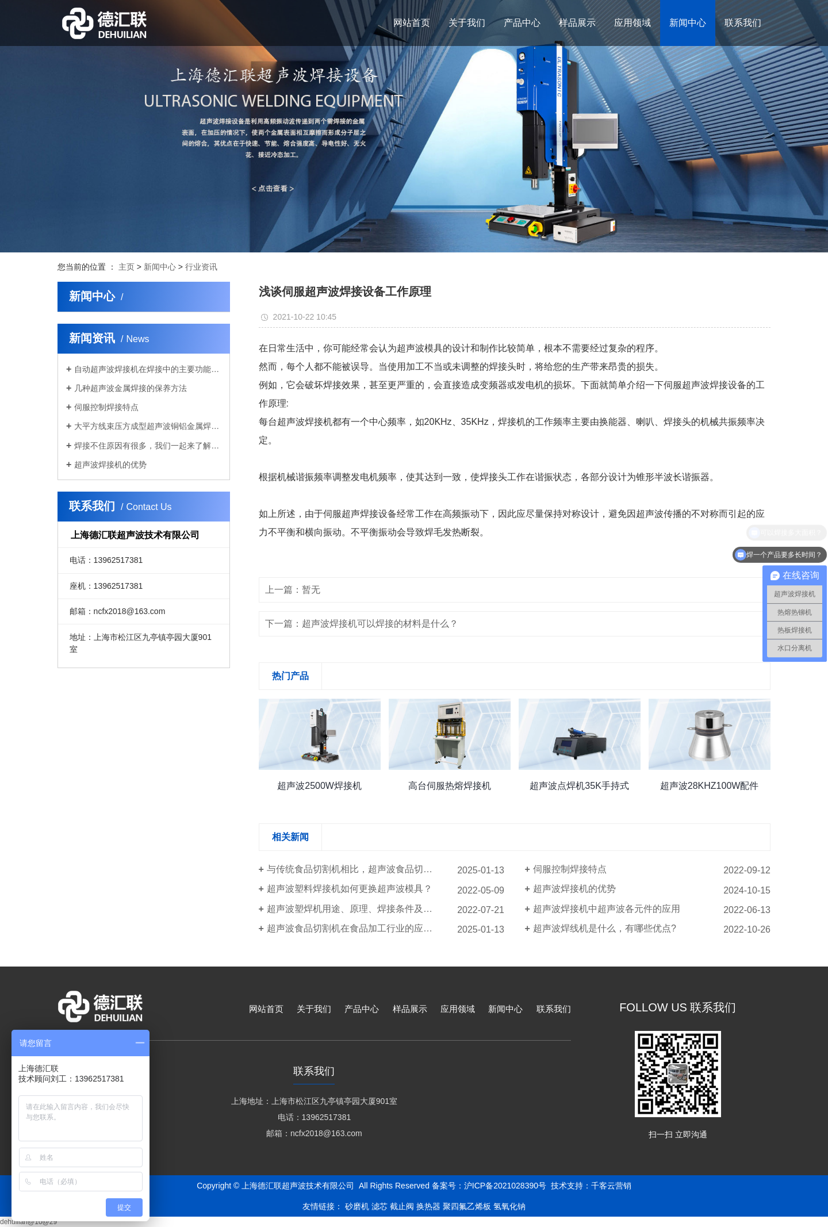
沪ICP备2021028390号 (505, 1185)
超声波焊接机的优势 (110, 464)
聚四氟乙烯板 (467, 1206)
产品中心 (361, 1009)
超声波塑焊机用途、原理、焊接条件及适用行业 (363, 909)
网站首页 (266, 1009)
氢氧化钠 (509, 1206)
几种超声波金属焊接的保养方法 (130, 388)
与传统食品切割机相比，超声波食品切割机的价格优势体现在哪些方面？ (385, 869)
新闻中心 (160, 266)
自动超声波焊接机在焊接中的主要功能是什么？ (147, 369)
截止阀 (402, 1206)
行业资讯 (201, 266)
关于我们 (314, 1009)
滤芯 (379, 1206)
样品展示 (410, 1009)
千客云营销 (611, 1185)
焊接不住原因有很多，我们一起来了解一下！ (147, 445)
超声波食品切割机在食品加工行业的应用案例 (359, 928)
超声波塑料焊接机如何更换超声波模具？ (349, 889)
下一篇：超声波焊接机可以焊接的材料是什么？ (361, 623)
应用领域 (457, 1009)
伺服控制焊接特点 (106, 407)
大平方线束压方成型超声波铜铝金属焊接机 (147, 426)
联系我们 (553, 1009)
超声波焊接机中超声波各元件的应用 (606, 909)
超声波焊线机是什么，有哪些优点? (604, 928)
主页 (126, 266)
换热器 (428, 1206)
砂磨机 (357, 1206)
